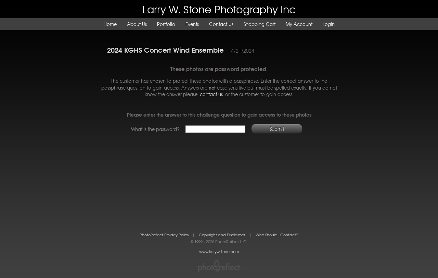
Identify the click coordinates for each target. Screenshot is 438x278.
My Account (299, 24)
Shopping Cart (259, 24)
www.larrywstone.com (219, 251)
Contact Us (221, 24)
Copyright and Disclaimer (222, 235)
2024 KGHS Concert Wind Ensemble (165, 49)
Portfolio (166, 24)
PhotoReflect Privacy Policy (164, 235)
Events (192, 24)
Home (110, 24)
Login (329, 24)
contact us (211, 94)
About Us (137, 24)
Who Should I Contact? (277, 235)
